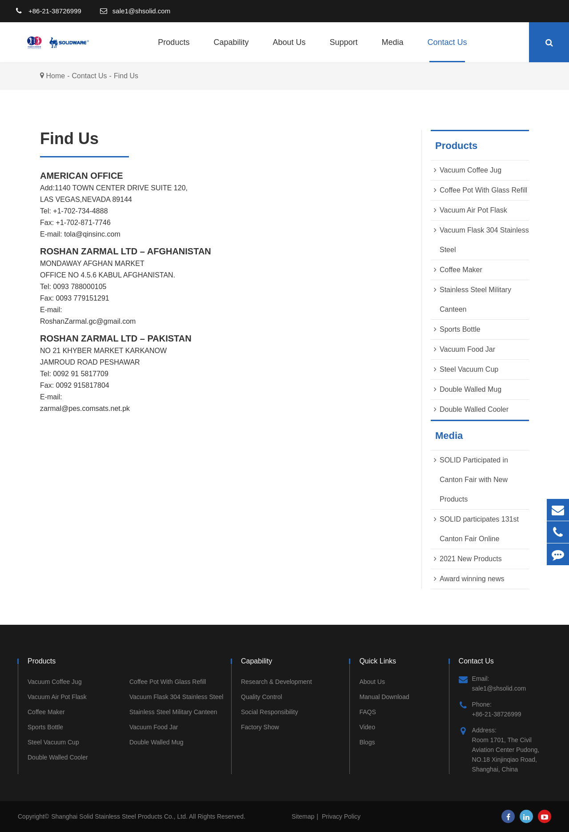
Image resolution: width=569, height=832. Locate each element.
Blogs (367, 742)
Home (55, 76)
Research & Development (276, 681)
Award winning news (472, 579)
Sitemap (303, 816)
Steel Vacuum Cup (469, 369)
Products (173, 50)
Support (344, 50)
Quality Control (261, 696)
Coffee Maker (461, 269)
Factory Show (260, 727)
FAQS (367, 711)
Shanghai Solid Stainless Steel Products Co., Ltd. (120, 816)
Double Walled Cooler (474, 409)
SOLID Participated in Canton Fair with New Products (474, 479)
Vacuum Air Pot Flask (473, 210)
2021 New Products (471, 559)
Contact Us (447, 50)
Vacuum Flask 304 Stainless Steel (176, 696)
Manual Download (384, 696)
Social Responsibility (269, 711)
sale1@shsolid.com (141, 11)
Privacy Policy (341, 816)
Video (367, 727)
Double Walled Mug (470, 389)
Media (393, 50)
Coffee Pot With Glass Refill (483, 190)
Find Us (126, 76)
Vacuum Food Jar (467, 349)
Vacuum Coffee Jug (470, 170)
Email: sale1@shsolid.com (492, 683)
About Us (288, 50)
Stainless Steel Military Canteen (173, 711)
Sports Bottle (460, 329)
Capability (230, 50)
